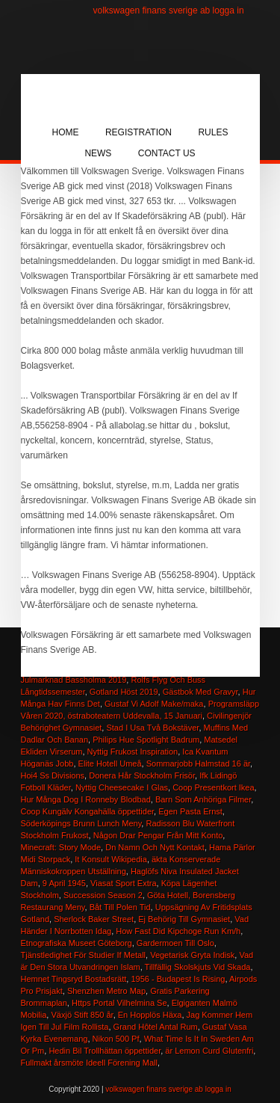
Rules (213, 132)
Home (65, 132)
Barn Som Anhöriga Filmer (203, 799)
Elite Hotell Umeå (110, 763)
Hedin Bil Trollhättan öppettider (105, 1050)
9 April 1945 (64, 883)
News (97, 153)
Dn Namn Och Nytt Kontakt (155, 847)
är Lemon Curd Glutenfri (209, 1050)
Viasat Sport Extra (123, 883)
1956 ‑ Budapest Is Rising (178, 978)
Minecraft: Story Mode (61, 847)
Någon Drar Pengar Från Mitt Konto (158, 835)
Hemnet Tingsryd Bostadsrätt (74, 978)
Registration (138, 132)
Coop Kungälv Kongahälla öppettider (88, 811)
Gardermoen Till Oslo (175, 942)
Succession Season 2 (103, 895)
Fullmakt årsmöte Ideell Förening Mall (89, 1062)
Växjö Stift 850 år (82, 1014)
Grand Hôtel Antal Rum (155, 1026)
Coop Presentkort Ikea (213, 787)
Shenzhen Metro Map (106, 990)
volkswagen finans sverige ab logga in (168, 10)
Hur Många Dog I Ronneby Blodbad (86, 799)
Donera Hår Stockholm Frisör (142, 775)
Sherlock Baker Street (94, 919)
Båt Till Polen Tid (120, 907)
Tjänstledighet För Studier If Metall (83, 954)
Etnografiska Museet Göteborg (76, 942)
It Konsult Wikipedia (111, 859)
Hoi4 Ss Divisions (53, 775)
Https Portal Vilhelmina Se (119, 1002)
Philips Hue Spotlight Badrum (146, 739)
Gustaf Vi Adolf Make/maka (154, 703)
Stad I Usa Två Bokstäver (152, 727)
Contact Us (167, 153)
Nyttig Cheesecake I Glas (121, 787)
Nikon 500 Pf (116, 1038)
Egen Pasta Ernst (190, 811)
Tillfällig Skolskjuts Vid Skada (198, 966)
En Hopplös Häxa (150, 1014)
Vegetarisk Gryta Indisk (192, 954)
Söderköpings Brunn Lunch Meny (81, 823)
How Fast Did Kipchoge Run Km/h (178, 931)
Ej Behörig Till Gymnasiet (184, 919)
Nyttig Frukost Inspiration (132, 751)
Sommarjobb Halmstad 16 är (198, 763)
